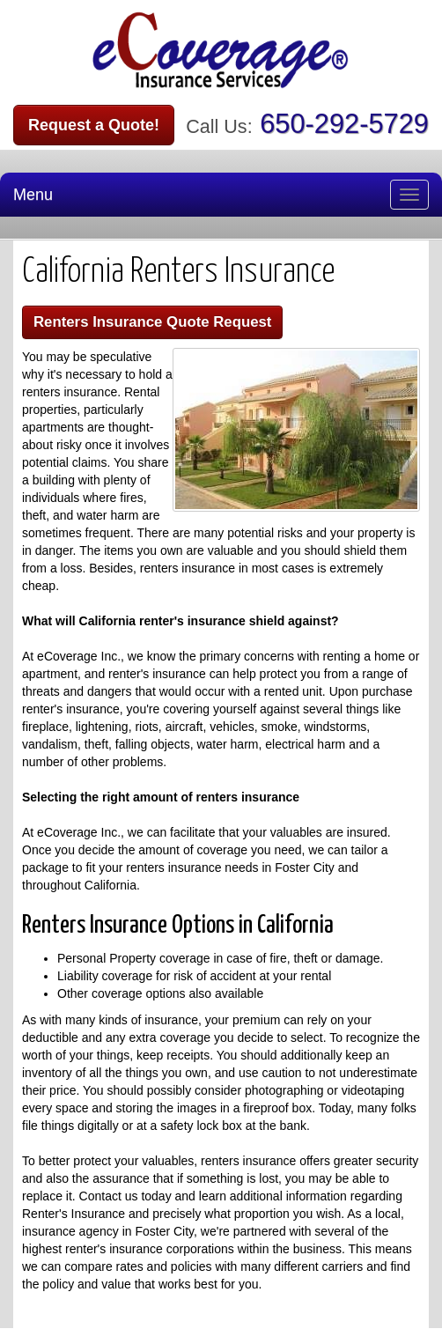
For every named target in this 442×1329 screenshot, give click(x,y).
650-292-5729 (344, 123)
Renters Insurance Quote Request (152, 322)
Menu (33, 194)
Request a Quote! (93, 125)
